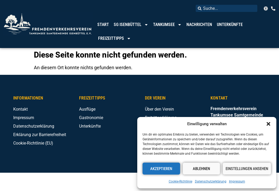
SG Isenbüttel (131, 24)
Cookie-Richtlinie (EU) (33, 143)
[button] (268, 124)
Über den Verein (159, 109)
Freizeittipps (114, 38)
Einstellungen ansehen (247, 168)
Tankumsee (167, 24)
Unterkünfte (230, 24)
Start (103, 24)
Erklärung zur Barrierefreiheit (39, 134)
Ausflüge (87, 109)
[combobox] (226, 8)
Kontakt (20, 109)
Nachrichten (199, 24)
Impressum (237, 181)
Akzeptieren (161, 168)
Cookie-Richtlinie (180, 181)
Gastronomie (91, 117)
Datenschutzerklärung (210, 181)
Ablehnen (201, 168)
